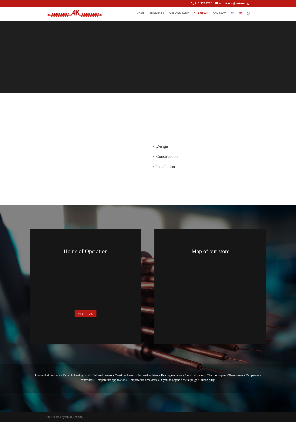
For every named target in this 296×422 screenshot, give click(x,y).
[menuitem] (232, 16)
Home (141, 13)
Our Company (179, 13)
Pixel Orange (74, 417)
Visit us (85, 313)
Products (157, 13)
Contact (219, 13)
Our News (200, 13)
